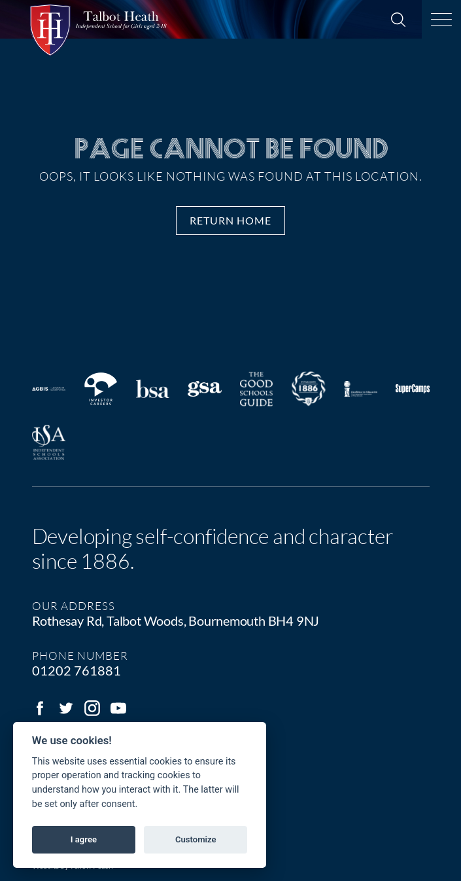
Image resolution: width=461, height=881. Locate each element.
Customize (195, 839)
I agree (84, 839)
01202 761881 (76, 670)
